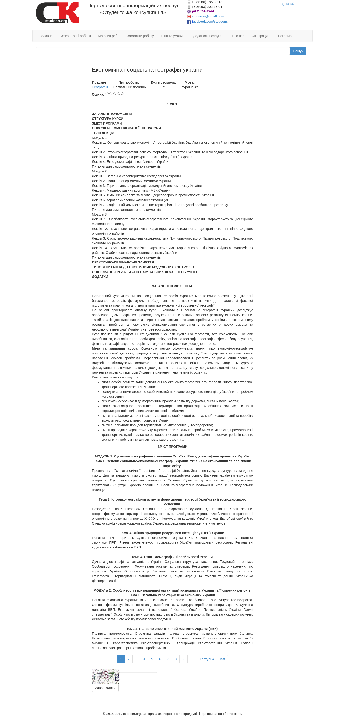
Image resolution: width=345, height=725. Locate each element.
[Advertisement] (60, 138)
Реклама (285, 36)
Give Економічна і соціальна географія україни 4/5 (119, 93)
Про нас (238, 36)
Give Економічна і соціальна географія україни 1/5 (107, 93)
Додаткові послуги (209, 36)
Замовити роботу (140, 36)
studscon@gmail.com (208, 16)
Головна (46, 36)
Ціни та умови (173, 36)
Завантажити (105, 688)
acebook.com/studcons (210, 21)
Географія (100, 87)
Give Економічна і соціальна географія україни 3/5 (115, 93)
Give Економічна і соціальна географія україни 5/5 (122, 93)
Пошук (298, 51)
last (222, 659)
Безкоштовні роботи (75, 36)
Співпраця (261, 36)
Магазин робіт (109, 36)
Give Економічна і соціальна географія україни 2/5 (111, 93)
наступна (207, 659)
